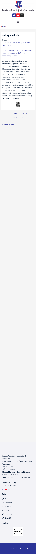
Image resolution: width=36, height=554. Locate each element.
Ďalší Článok (18, 117)
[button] (18, 22)
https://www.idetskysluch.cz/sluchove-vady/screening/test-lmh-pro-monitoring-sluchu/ (16, 53)
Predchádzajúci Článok (18, 113)
